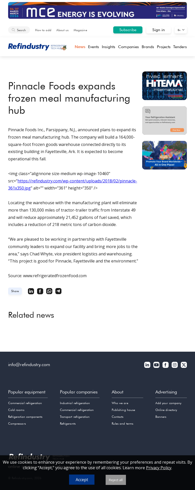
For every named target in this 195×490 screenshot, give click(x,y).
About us (62, 30)
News (80, 46)
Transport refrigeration (75, 417)
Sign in (158, 29)
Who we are (120, 403)
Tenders (180, 46)
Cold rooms (16, 410)
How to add (43, 30)
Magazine (80, 30)
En (179, 29)
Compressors (17, 423)
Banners (160, 417)
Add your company (168, 403)
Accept (82, 479)
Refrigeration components (25, 417)
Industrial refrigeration (75, 403)
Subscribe (128, 29)
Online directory (166, 410)
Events (93, 46)
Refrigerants (68, 423)
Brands (148, 46)
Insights (109, 46)
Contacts (117, 417)
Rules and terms (122, 423)
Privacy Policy (158, 467)
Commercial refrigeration (25, 403)
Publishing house (123, 410)
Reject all (116, 480)
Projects (164, 46)
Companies (128, 46)
